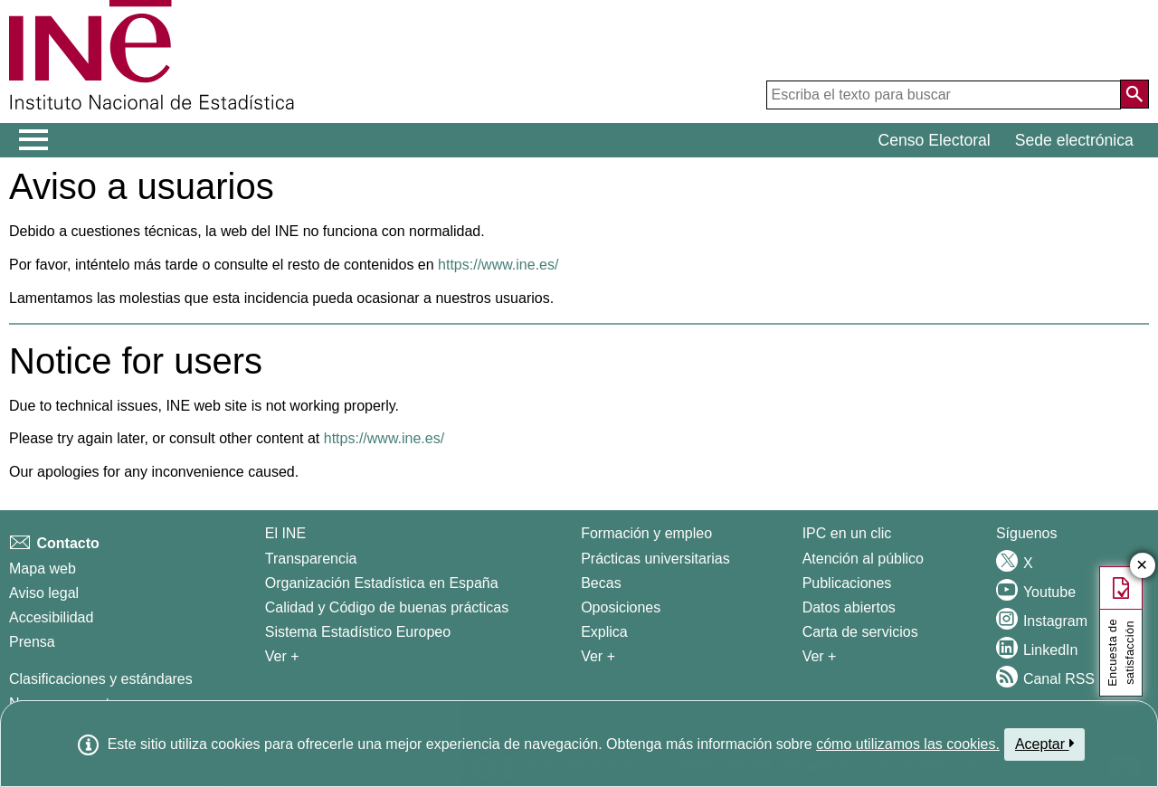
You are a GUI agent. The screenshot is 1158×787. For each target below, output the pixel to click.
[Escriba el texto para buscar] (943, 95)
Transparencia (311, 558)
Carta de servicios (860, 632)
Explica (604, 632)
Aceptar (1044, 743)
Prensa (32, 642)
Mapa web (42, 568)
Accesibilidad (51, 617)
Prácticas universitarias (655, 558)
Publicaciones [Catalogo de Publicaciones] (847, 583)
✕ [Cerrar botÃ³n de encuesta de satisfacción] (1142, 566)
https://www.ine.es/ (498, 264)
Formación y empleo (646, 533)
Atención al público (863, 558)
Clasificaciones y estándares (101, 679)
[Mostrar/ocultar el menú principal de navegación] (34, 140)
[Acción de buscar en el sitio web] (1134, 94)
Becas (601, 583)
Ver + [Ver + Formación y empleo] (598, 656)
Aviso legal (44, 593)
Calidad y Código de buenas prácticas (387, 607)
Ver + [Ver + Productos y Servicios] (819, 656)
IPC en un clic (847, 533)
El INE (285, 533)
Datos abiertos (849, 607)
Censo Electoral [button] (934, 140)
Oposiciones (620, 607)
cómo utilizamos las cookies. (908, 744)
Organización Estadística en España (381, 583)
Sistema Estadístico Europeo (358, 632)
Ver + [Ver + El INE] (282, 656)
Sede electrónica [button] (1074, 140)
